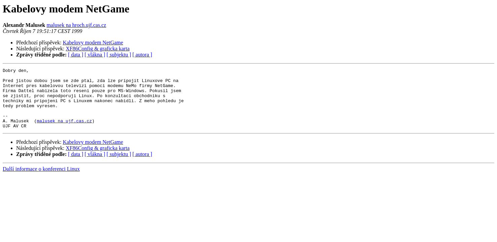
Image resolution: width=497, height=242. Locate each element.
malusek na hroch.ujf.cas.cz (76, 25)
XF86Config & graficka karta (98, 48)
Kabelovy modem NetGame (93, 42)
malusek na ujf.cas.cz (64, 132)
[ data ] (75, 54)
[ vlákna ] (95, 54)
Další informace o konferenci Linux (41, 181)
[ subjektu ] (119, 54)
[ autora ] (142, 54)
